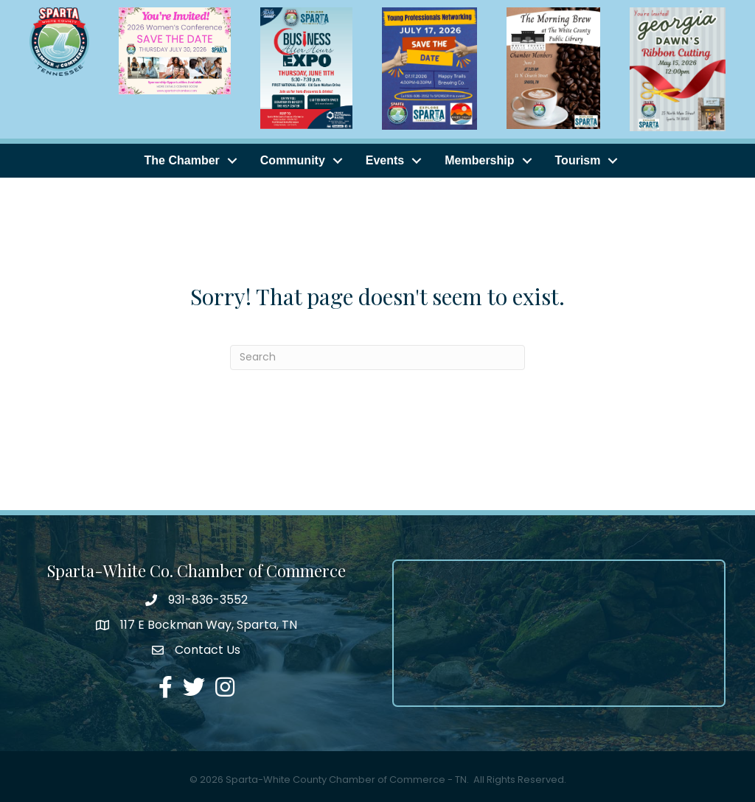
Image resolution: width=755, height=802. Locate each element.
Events (385, 160)
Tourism (578, 160)
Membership (479, 160)
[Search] (377, 357)
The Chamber (182, 160)
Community (292, 160)
